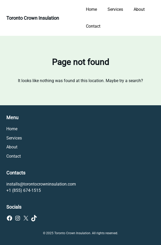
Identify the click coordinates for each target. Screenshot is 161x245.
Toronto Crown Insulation (32, 18)
